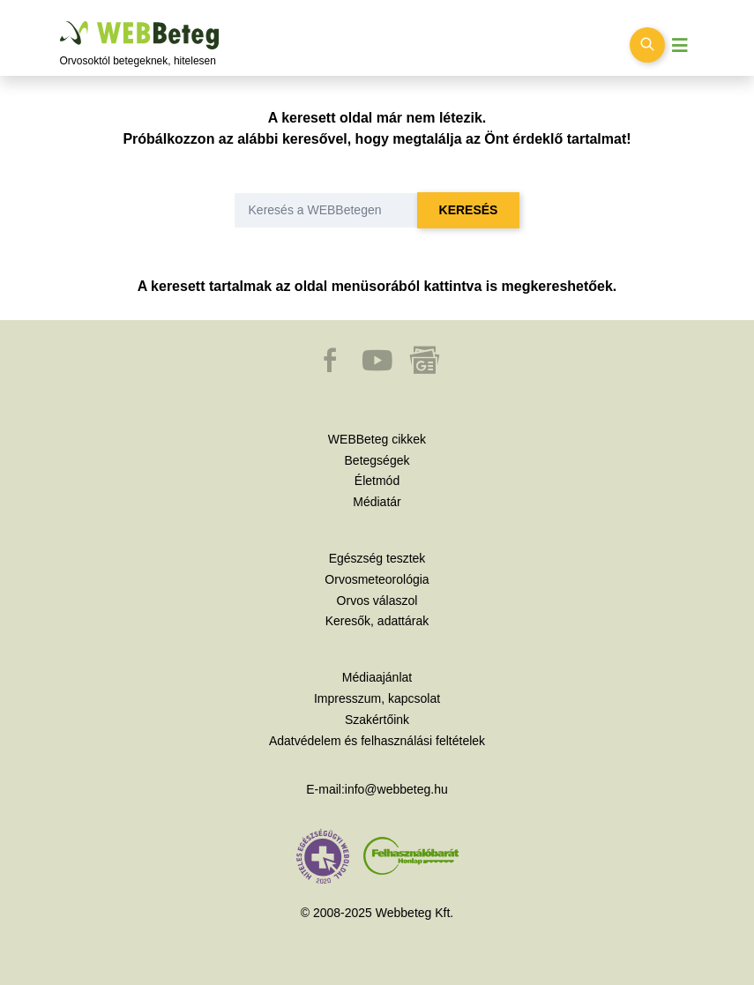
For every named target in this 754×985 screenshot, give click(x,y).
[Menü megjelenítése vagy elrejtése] (680, 45)
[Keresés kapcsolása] (647, 45)
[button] (331, 369)
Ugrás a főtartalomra (60, 21)
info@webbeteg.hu (396, 789)
